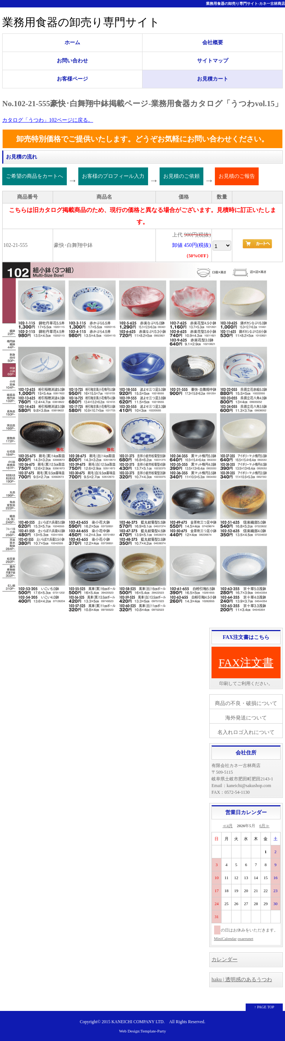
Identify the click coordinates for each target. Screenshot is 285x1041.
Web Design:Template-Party (142, 1031)
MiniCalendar (225, 938)
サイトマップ (212, 60)
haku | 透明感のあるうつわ (242, 979)
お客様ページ (72, 79)
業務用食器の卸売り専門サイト (81, 22)
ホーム (72, 42)
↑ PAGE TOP (264, 1007)
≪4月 (228, 825)
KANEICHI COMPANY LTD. (137, 1021)
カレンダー (225, 959)
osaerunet (245, 938)
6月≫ (264, 825)
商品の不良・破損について (246, 703)
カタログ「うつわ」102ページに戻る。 (47, 120)
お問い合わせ (72, 60)
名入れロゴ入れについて (246, 732)
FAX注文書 (246, 662)
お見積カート (212, 79)
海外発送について (246, 718)
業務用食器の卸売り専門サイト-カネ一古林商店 (245, 3)
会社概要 (212, 42)
